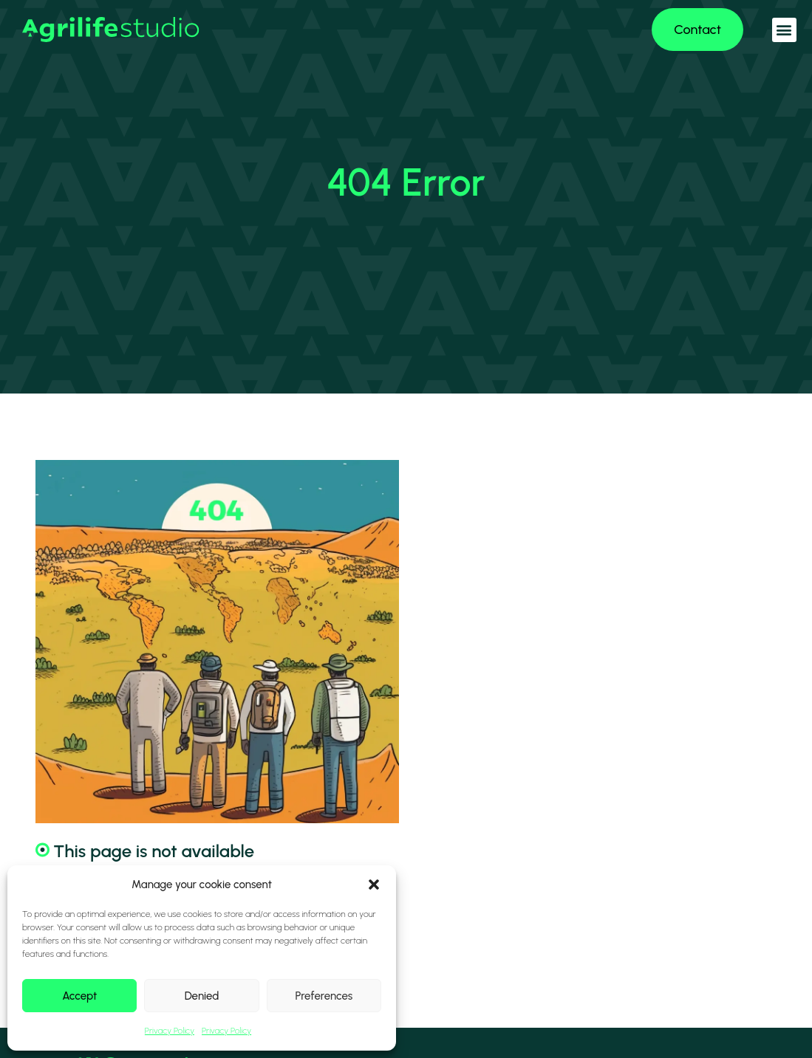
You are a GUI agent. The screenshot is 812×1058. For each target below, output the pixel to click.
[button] (373, 884)
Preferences (323, 996)
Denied (202, 996)
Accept (79, 996)
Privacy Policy (169, 1031)
